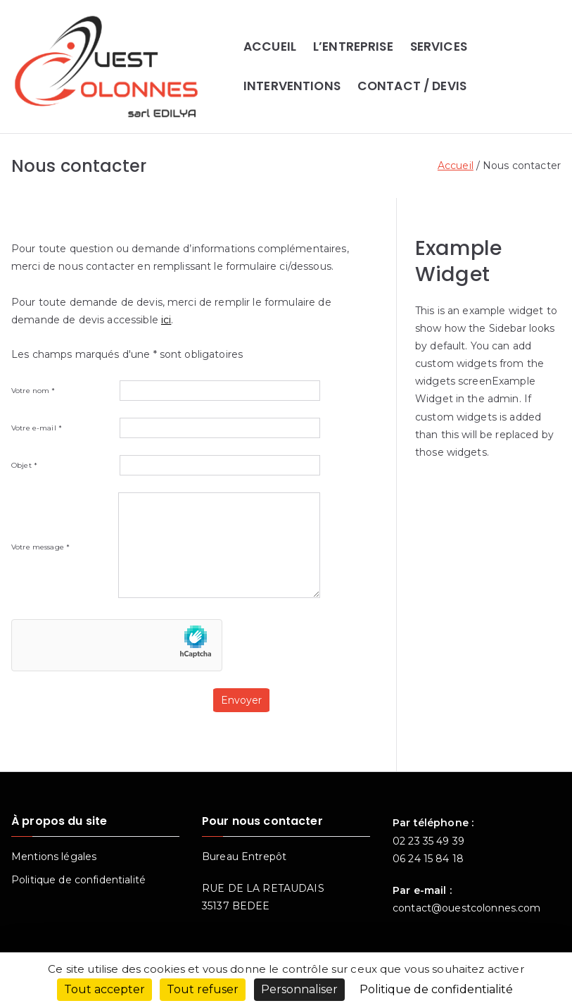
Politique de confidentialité (78, 879)
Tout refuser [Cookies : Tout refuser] (203, 989)
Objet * (165, 465)
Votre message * (165, 547)
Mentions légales (53, 856)
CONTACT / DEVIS (411, 85)
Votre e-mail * (165, 428)
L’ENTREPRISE (353, 46)
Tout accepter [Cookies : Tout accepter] (104, 989)
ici (166, 319)
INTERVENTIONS (292, 85)
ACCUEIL (269, 46)
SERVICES (438, 46)
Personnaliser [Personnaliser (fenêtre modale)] (299, 989)
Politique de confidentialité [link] (436, 989)
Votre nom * (165, 390)
